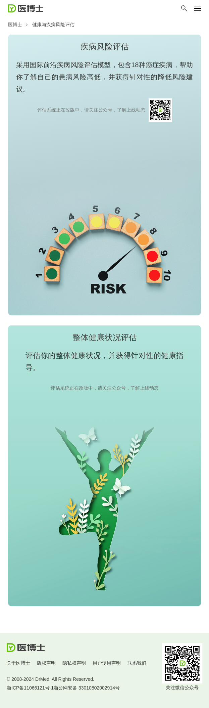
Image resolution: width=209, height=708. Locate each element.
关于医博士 (18, 663)
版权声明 (46, 663)
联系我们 (136, 663)
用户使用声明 (107, 663)
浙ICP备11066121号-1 (30, 688)
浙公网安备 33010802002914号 (87, 688)
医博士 (15, 24)
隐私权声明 (74, 663)
